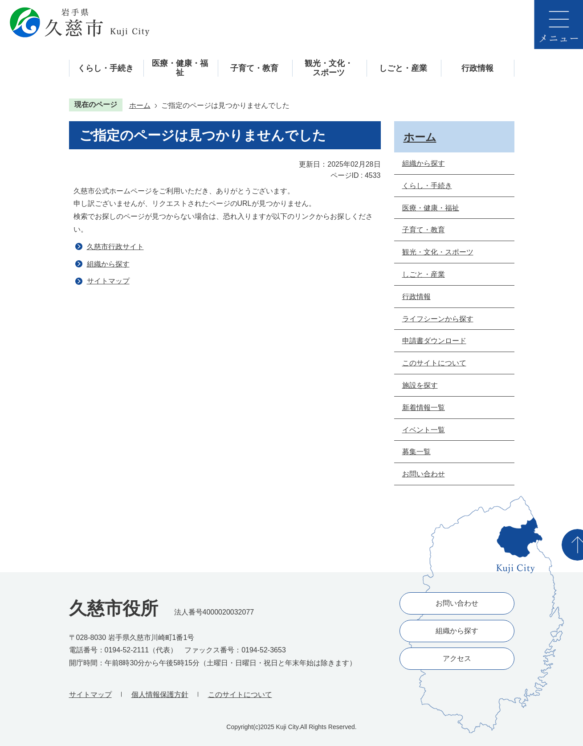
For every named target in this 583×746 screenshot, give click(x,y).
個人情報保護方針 (159, 694)
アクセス (457, 658)
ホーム (140, 105)
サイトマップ (108, 281)
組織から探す (108, 264)
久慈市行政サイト (115, 246)
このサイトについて (240, 694)
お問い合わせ (457, 603)
